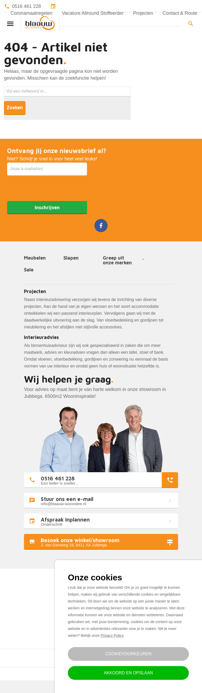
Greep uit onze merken (117, 260)
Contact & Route (180, 13)
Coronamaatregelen (31, 13)
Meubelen (35, 258)
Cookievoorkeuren (128, 654)
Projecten (143, 13)
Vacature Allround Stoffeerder (92, 13)
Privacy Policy (112, 635)
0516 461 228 (26, 6)
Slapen (71, 258)
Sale (28, 270)
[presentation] (47, 186)
